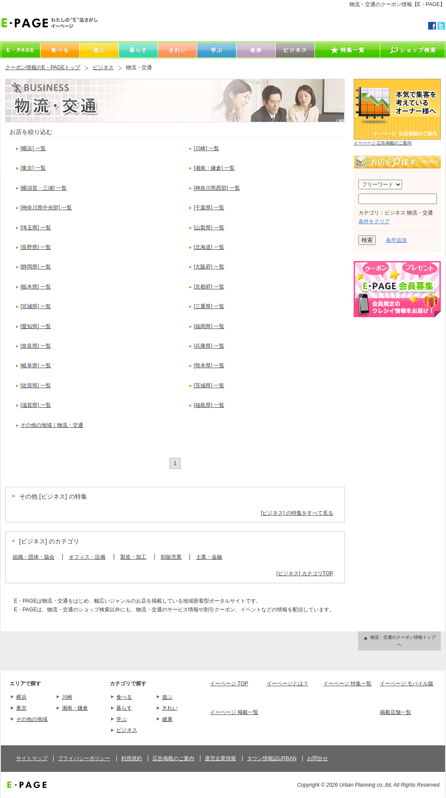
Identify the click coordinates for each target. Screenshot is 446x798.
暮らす (124, 708)
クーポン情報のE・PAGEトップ (42, 67)
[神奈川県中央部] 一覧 (46, 208)
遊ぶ (167, 697)
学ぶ (121, 719)
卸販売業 (171, 557)
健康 (167, 719)
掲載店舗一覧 (395, 712)
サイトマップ (31, 758)
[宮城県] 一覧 (35, 306)
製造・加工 (133, 557)
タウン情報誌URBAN (272, 758)
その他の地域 (31, 719)
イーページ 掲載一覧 (234, 712)
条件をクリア (374, 221)
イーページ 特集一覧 (347, 684)
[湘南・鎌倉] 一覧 (214, 168)
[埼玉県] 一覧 (35, 228)
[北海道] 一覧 (209, 247)
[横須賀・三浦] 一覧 (43, 188)
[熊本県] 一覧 (209, 365)
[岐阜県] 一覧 (35, 365)
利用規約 (131, 758)
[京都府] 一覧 (209, 287)
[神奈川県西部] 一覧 (217, 188)
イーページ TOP (229, 684)
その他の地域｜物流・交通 (51, 425)
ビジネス (103, 67)
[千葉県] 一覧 (209, 208)
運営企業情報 (220, 758)
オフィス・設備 (87, 557)
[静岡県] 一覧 (35, 267)
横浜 (21, 697)
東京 (21, 708)
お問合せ (317, 758)
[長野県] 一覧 (35, 247)
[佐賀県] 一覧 (35, 385)
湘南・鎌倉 (75, 708)
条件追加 (396, 240)
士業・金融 (209, 557)
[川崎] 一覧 (206, 148)
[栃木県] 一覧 (35, 287)
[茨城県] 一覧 (209, 385)
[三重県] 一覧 (209, 306)
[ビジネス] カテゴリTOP (305, 573)
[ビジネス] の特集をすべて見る (297, 513)
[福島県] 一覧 (209, 405)
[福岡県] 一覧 (209, 326)
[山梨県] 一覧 (209, 228)
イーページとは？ (287, 684)
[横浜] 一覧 (33, 148)
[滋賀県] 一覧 (35, 405)
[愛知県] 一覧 (35, 326)
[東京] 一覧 (33, 168)
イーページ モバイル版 (406, 684)
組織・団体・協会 (33, 557)
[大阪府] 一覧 (209, 267)
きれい (170, 708)
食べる (124, 697)
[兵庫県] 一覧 (209, 346)
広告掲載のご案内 (173, 758)
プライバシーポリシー (84, 758)
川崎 (67, 697)
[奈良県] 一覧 (35, 346)
